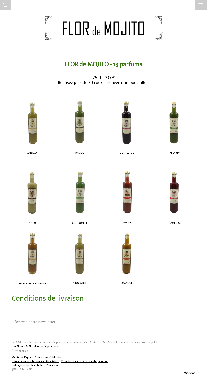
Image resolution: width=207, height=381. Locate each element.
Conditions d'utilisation (49, 357)
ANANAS (32, 153)
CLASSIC (175, 153)
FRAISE (127, 222)
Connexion (188, 373)
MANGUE (127, 283)
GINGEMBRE (80, 283)
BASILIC (79, 152)
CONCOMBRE (80, 223)
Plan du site (53, 365)
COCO (32, 223)
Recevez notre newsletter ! (36, 322)
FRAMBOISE (174, 223)
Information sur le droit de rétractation (35, 361)
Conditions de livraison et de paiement (35, 346)
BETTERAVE (127, 153)
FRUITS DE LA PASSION (32, 283)
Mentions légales (22, 357)
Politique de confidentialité (28, 365)
